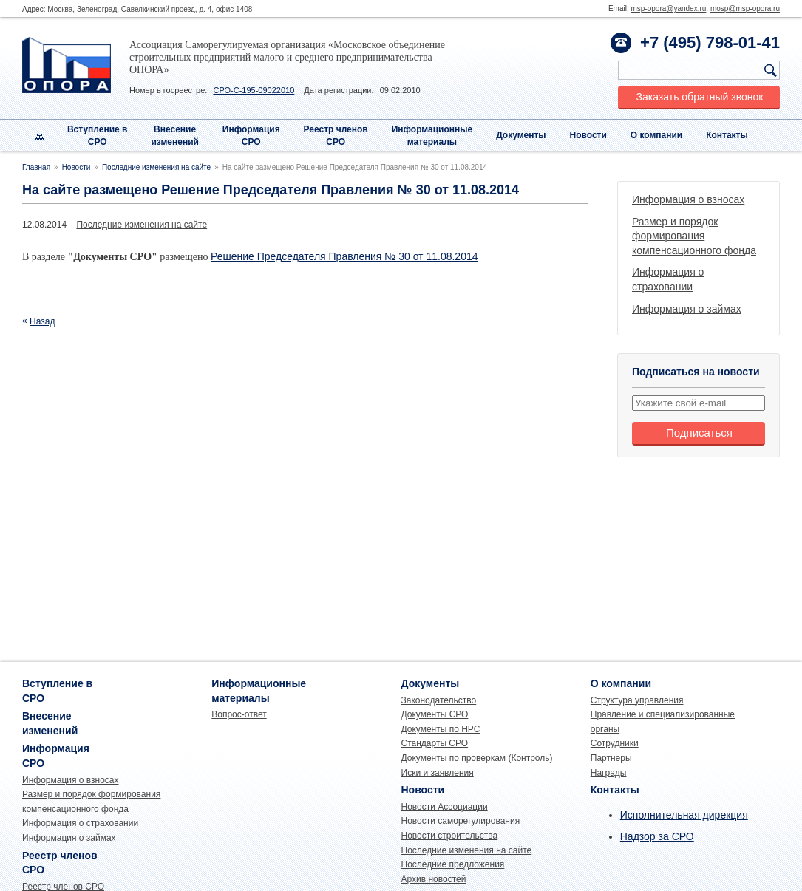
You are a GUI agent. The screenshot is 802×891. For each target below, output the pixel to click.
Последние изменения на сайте (156, 167)
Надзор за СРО (657, 836)
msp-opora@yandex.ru (668, 8)
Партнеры (611, 758)
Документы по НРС (440, 729)
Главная (36, 167)
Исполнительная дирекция (684, 815)
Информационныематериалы (432, 135)
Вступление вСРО (97, 135)
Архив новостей (433, 879)
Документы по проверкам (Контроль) (477, 758)
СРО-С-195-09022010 (253, 90)
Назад (42, 321)
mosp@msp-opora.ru (745, 8)
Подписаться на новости (696, 372)
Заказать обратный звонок (700, 97)
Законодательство (439, 700)
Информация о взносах (688, 199)
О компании (657, 135)
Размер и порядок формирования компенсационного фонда (694, 236)
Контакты (727, 135)
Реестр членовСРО (336, 135)
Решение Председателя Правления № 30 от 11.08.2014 (344, 256)
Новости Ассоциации (444, 807)
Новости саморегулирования (460, 821)
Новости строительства (449, 835)
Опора (66, 65)
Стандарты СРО (435, 743)
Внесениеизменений (175, 135)
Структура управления (637, 700)
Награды (609, 773)
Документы (521, 135)
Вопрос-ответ (238, 714)
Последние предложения (453, 864)
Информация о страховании (80, 823)
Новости (588, 135)
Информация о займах (686, 309)
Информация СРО (251, 135)
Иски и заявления (437, 773)
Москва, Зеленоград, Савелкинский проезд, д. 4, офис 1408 (149, 9)
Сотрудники (615, 743)
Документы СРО (435, 714)
